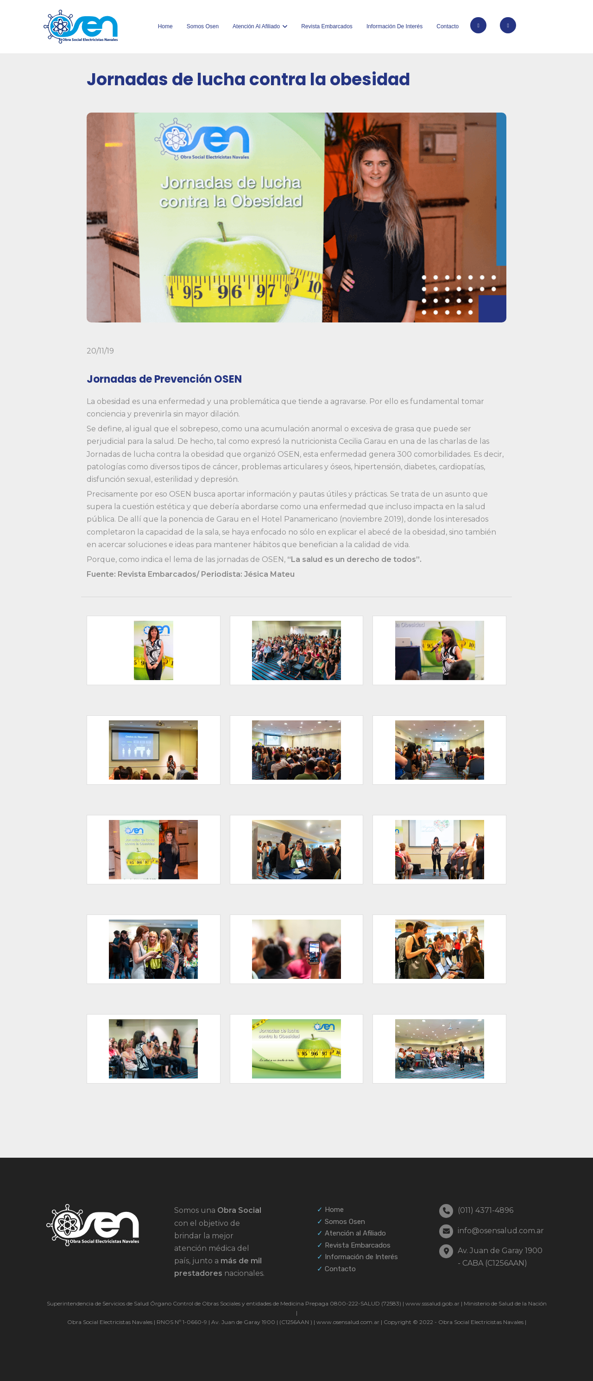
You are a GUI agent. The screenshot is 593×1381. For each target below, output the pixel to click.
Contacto (447, 26)
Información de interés (394, 26)
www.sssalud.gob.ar (432, 1303)
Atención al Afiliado (355, 1233)
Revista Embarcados (327, 26)
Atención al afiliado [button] (256, 26)
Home (165, 26)
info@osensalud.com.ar (501, 1230)
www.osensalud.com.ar (347, 1321)
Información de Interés (361, 1257)
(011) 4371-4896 (485, 1210)
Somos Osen (203, 26)
